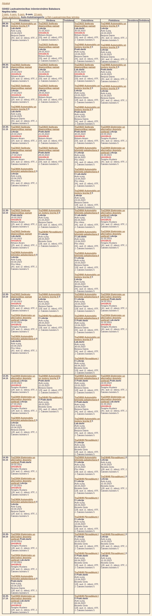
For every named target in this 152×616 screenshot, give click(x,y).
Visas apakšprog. (11, 17)
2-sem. (5, 14)
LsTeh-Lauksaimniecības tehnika (62, 17)
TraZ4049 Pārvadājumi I (50, 232)
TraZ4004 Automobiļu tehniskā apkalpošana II (23, 170)
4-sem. (13, 14)
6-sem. (21, 14)
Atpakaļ (6, 3)
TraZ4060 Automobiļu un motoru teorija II (23, 24)
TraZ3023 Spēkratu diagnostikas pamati (48, 24)
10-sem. (38, 14)
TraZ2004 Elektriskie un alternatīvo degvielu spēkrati (113, 129)
